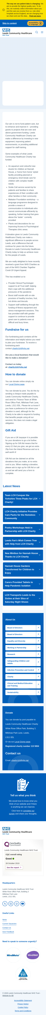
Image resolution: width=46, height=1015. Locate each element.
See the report (13, 867)
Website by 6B (7, 996)
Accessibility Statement (23, 1000)
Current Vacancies (9, 924)
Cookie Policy (23, 1007)
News (4, 920)
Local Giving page (17, 384)
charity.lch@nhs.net (20, 348)
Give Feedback (8, 932)
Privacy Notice (23, 1004)
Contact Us (6, 928)
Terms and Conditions (23, 1011)
